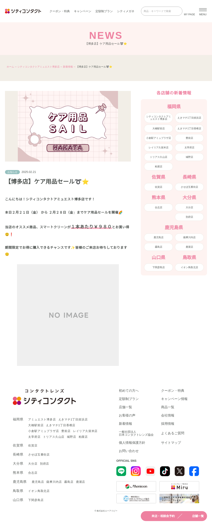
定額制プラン (104, 11)
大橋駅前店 (158, 128)
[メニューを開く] (203, 11)
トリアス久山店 (158, 157)
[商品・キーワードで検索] (158, 11)
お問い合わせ (129, 451)
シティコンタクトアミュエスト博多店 (38, 66)
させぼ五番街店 (189, 187)
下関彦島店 (158, 267)
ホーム (10, 66)
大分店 (189, 207)
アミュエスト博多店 (42, 419)
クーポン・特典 (59, 11)
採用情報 (167, 423)
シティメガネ (125, 11)
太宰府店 (189, 147)
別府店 (189, 216)
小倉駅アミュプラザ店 (158, 138)
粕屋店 (158, 166)
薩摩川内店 (189, 237)
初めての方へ (129, 390)
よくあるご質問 (172, 433)
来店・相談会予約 (159, 516)
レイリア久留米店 (159, 147)
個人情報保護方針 (132, 442)
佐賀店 (158, 187)
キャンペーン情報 (174, 399)
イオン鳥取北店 (189, 267)
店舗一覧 (194, 516)
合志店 (158, 207)
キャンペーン (82, 11)
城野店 (189, 157)
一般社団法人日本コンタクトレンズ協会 (136, 433)
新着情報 (68, 66)
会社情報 (167, 415)
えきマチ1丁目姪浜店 (189, 117)
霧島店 (158, 246)
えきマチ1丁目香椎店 (189, 128)
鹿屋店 (189, 246)
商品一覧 (167, 407)
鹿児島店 (159, 237)
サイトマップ (171, 442)
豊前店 (189, 138)
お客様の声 (127, 415)
